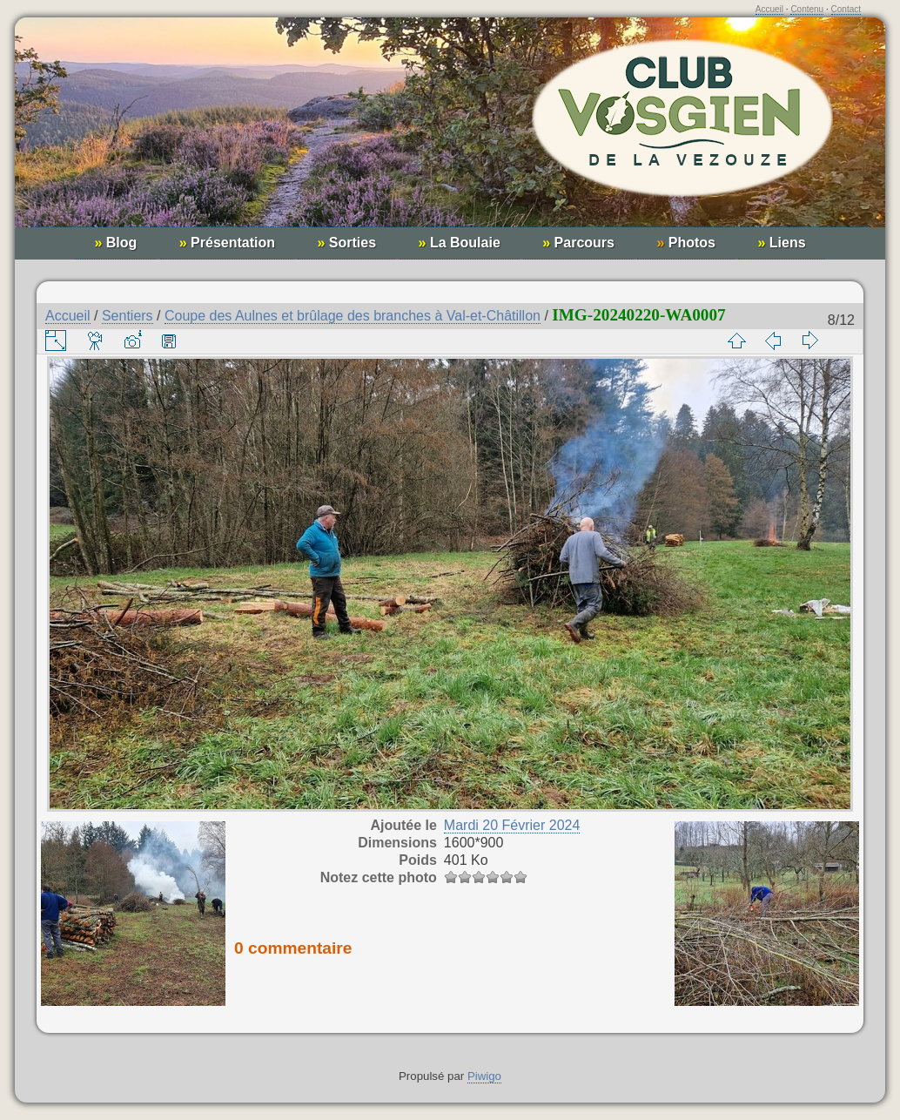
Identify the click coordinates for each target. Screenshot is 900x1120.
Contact (846, 9)
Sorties (346, 242)
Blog (115, 242)
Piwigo (484, 1076)
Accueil (769, 9)
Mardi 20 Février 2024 (512, 825)
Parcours (578, 242)
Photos (685, 242)
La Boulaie (459, 242)
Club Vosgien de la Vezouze (450, 131)
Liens (781, 242)
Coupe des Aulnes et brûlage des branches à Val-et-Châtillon (353, 315)
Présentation (227, 242)
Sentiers (127, 315)
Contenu (806, 9)
